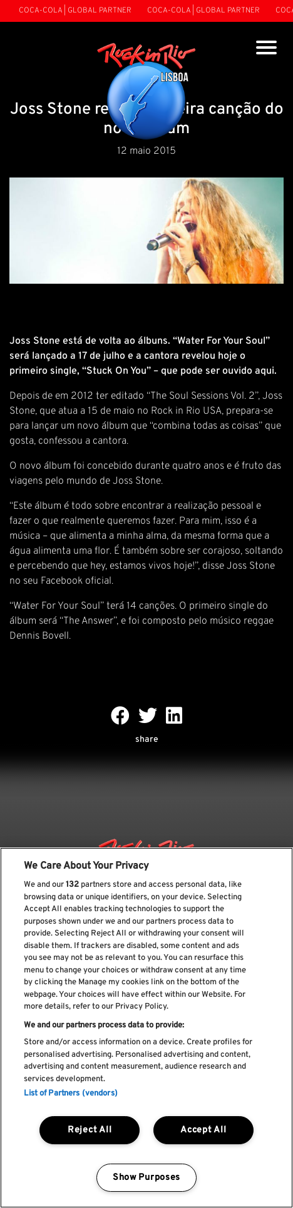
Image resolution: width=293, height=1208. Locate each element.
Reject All (89, 1130)
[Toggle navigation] (266, 49)
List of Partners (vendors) (70, 1094)
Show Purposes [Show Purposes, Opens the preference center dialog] (146, 1178)
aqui (263, 371)
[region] (146, 1027)
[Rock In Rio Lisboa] (146, 92)
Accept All (203, 1130)
